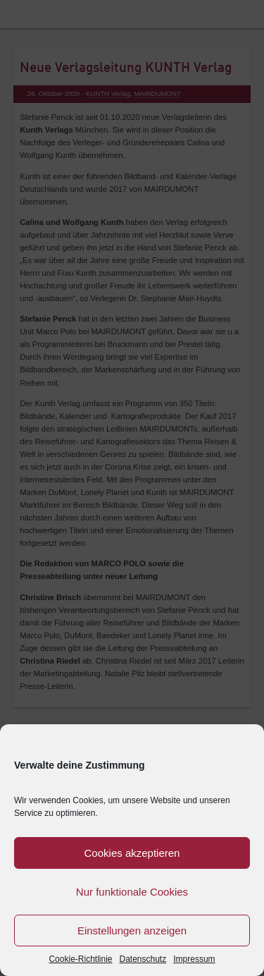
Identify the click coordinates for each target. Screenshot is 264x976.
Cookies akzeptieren (132, 853)
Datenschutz (143, 959)
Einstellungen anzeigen (132, 931)
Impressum (194, 959)
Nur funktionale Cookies (132, 892)
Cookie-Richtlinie (80, 959)
